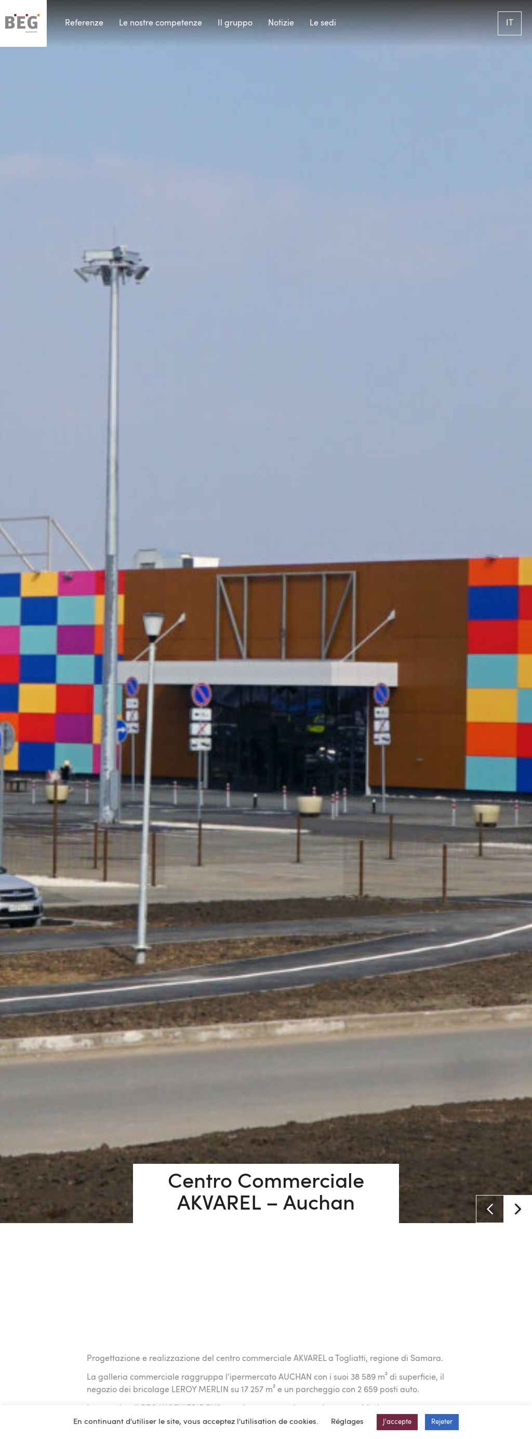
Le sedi (323, 23)
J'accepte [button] (397, 1422)
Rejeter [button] (442, 1422)
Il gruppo (235, 23)
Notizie (281, 23)
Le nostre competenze (160, 23)
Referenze (84, 23)
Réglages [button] (347, 1422)
